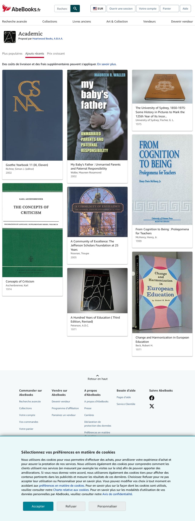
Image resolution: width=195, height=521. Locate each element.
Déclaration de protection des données (97, 423)
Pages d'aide (124, 397)
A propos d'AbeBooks (96, 401)
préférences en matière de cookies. (62, 485)
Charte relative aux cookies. (71, 490)
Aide (185, 8)
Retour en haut (98, 379)
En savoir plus (106, 64)
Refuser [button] (71, 506)
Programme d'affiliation (65, 408)
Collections (49, 21)
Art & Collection (117, 21)
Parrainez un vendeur (64, 415)
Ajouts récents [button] (34, 53)
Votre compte (147, 8)
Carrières (89, 415)
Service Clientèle (126, 404)
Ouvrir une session (121, 8)
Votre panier (26, 428)
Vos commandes (28, 421)
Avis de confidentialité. (117, 494)
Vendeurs (149, 21)
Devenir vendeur (182, 21)
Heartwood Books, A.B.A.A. (47, 38)
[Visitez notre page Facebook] (151, 398)
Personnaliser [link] (107, 506)
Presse (87, 408)
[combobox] (62, 8)
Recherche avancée (14, 21)
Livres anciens (82, 21)
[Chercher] (75, 8)
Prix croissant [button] (56, 53)
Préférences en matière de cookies (97, 434)
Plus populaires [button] (12, 53)
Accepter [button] (38, 506)
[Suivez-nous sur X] (151, 406)
